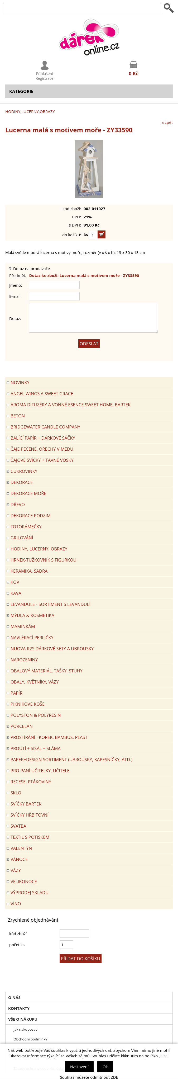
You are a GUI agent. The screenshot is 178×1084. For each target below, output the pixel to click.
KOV (15, 582)
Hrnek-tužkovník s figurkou (43, 560)
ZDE (114, 1077)
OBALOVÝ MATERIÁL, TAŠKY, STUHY (47, 671)
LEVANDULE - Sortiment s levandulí (50, 604)
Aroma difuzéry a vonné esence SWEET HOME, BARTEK (71, 405)
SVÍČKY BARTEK (26, 804)
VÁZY (16, 870)
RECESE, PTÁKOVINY (31, 782)
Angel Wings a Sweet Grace (42, 393)
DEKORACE (22, 482)
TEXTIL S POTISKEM (30, 837)
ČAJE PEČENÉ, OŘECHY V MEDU (42, 449)
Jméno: (15, 285)
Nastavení (79, 1066)
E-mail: (15, 296)
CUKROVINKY (24, 471)
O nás (14, 997)
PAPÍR (16, 693)
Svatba (18, 826)
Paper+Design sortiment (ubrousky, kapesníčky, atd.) (71, 759)
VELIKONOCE (24, 881)
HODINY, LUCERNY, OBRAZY (39, 549)
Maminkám (23, 626)
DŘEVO (18, 504)
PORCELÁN (22, 726)
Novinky (20, 382)
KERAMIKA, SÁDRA (29, 571)
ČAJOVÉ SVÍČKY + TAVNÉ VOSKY (42, 460)
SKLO (16, 793)
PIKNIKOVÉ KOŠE (28, 704)
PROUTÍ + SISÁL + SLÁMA (36, 748)
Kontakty (19, 1008)
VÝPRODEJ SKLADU (30, 892)
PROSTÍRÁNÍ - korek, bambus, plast (49, 737)
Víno (16, 904)
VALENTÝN (21, 848)
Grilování (22, 538)
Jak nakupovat (25, 1029)
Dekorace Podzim (31, 515)
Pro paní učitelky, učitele (40, 770)
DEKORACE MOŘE (28, 493)
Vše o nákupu (22, 1019)
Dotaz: (15, 318)
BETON (18, 416)
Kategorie (21, 91)
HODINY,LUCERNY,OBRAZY (30, 111)
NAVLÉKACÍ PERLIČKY (32, 637)
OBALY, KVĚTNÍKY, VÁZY (35, 682)
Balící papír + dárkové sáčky (43, 438)
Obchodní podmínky (30, 1039)
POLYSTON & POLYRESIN (36, 715)
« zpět (167, 122)
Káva (16, 593)
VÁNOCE (19, 859)
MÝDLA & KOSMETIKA (32, 615)
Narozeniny (24, 660)
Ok (105, 1066)
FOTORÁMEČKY (26, 527)
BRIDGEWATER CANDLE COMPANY (45, 427)
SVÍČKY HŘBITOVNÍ (30, 815)
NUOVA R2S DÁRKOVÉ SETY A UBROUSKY (52, 648)
